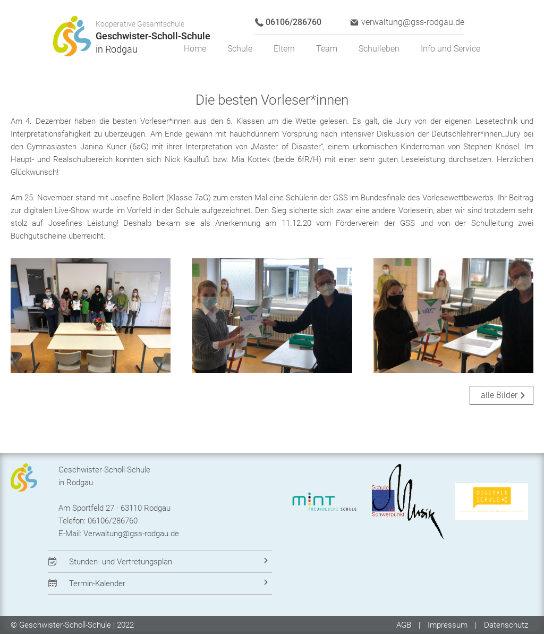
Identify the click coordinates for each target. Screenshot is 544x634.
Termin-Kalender (97, 583)
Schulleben (379, 49)
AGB (404, 625)
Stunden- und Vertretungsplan (120, 562)
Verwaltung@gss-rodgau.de (131, 533)
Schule (239, 49)
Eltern (284, 49)
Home (195, 49)
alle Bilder (499, 395)
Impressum (448, 625)
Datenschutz (506, 625)
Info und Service (450, 49)
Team (326, 49)
